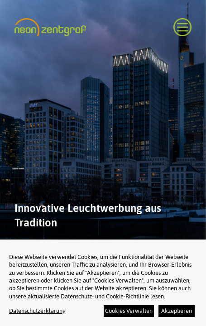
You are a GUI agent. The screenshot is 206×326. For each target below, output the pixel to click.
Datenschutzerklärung (37, 310)
